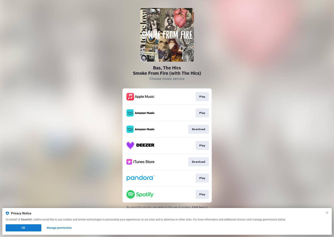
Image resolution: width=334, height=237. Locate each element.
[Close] (327, 212)
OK (23, 227)
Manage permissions (59, 227)
